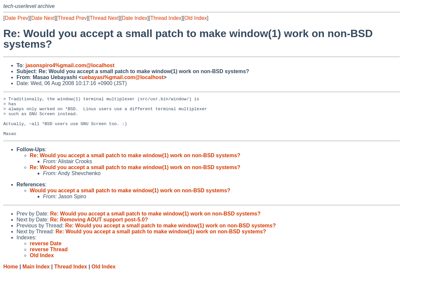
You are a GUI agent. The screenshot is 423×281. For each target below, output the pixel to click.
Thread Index (165, 18)
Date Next (43, 18)
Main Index (36, 274)
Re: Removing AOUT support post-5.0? (99, 227)
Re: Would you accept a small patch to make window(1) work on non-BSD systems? (135, 163)
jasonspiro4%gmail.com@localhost (69, 65)
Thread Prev (72, 18)
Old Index (195, 18)
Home (10, 274)
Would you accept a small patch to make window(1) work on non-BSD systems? (130, 198)
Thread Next (104, 18)
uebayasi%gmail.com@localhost (123, 77)
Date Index (134, 18)
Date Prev (16, 18)
